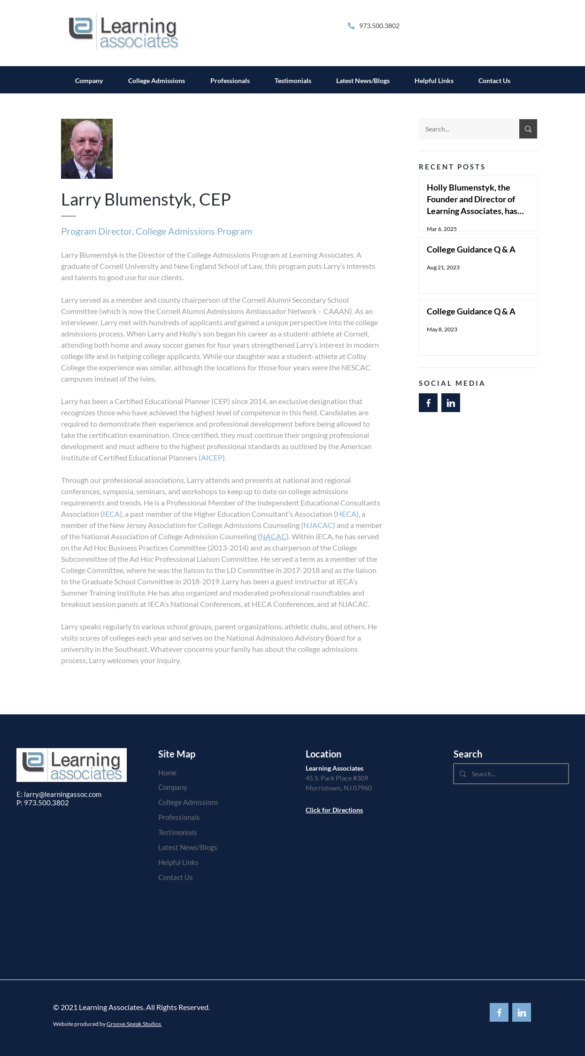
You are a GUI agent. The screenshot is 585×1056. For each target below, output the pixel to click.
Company (172, 787)
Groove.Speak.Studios (134, 1023)
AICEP (212, 457)
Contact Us (175, 877)
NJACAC (318, 524)
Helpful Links (178, 862)
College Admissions (188, 802)
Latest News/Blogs (187, 847)
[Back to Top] (428, 402)
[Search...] (462, 128)
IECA (111, 513)
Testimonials (177, 832)
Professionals (179, 817)
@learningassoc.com (70, 794)
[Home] (188, 772)
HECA (346, 513)
